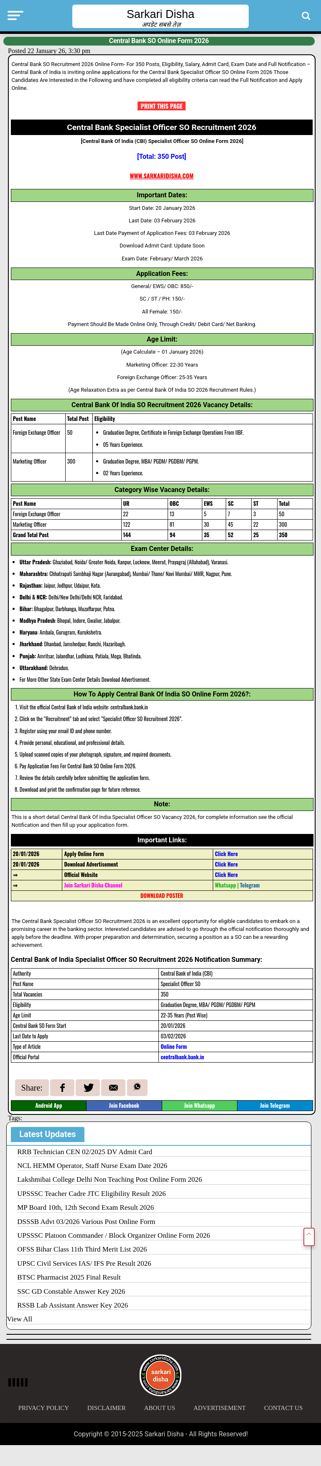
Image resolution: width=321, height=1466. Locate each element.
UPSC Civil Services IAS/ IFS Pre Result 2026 (84, 1263)
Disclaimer (106, 1408)
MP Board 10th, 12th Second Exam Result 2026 (85, 1207)
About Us (159, 1408)
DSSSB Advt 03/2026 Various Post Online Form (86, 1222)
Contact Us (283, 1408)
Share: (32, 1087)
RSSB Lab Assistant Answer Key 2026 (72, 1305)
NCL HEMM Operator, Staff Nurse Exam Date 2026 (92, 1166)
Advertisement (220, 1408)
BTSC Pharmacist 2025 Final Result (68, 1277)
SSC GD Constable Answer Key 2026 (71, 1291)
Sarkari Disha (160, 14)
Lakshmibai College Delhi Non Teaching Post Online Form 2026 (109, 1179)
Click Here (226, 864)
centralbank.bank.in (182, 1057)
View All (19, 1319)
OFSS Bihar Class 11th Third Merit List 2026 (82, 1249)
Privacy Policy (43, 1408)
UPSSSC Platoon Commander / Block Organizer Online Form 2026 (113, 1235)
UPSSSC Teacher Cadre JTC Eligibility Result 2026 (91, 1194)
